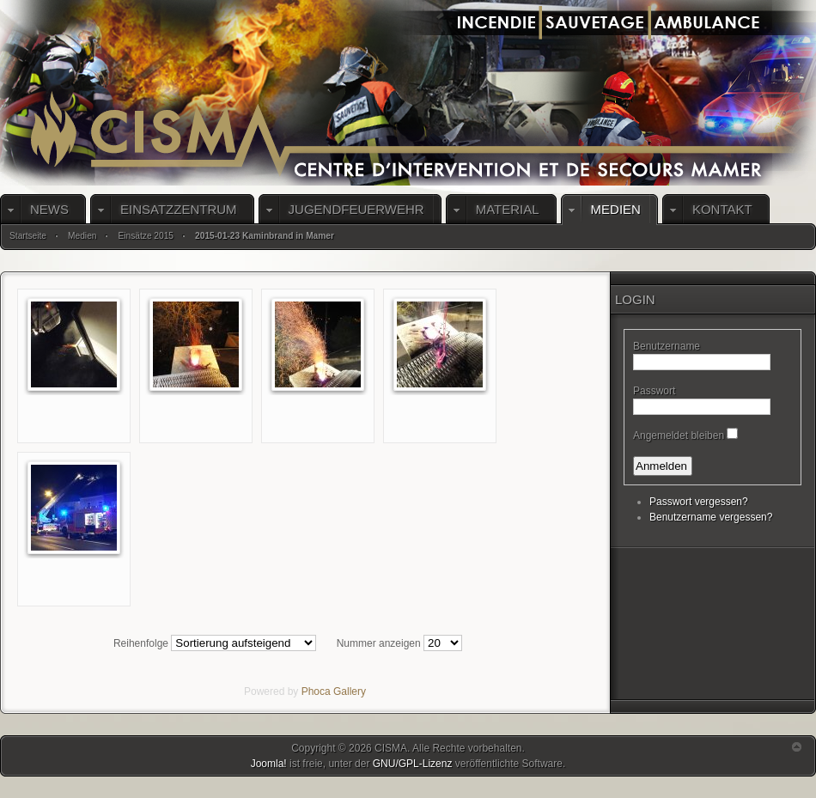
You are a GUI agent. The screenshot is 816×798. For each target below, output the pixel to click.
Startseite (27, 236)
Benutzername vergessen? (710, 517)
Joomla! (269, 764)
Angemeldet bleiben (678, 435)
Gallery (349, 691)
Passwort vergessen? (698, 502)
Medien (82, 236)
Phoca (316, 691)
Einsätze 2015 (146, 236)
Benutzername (666, 346)
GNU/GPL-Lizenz (413, 764)
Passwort (654, 391)
